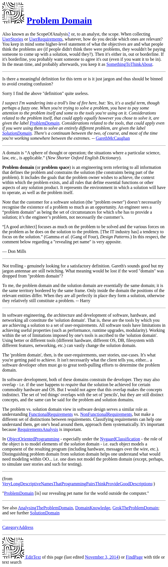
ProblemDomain (44, 123)
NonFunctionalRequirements (106, 414)
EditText (21, 557)
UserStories (12, 39)
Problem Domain (59, 20)
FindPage (134, 557)
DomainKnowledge (92, 507)
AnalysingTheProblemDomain (45, 507)
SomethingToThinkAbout (129, 64)
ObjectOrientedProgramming (33, 439)
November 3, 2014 (101, 557)
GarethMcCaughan (113, 138)
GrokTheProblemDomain (135, 507)
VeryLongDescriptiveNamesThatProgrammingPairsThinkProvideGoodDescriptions (77, 483)
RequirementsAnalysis (38, 429)
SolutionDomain (17, 133)
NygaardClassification (120, 439)
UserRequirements (45, 39)
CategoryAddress (17, 527)
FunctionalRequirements (51, 414)
